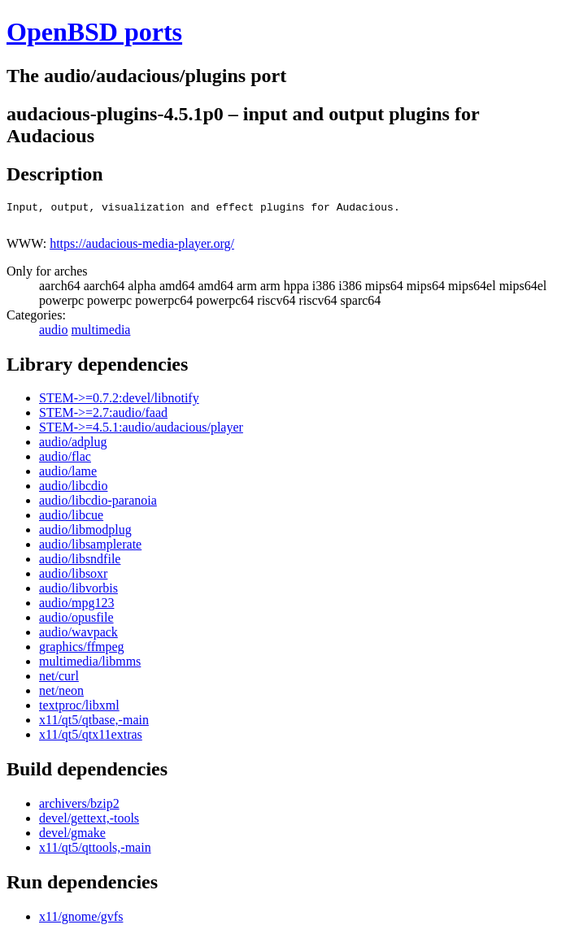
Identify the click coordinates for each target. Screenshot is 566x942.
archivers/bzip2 (79, 808)
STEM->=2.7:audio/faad (103, 417)
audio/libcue (71, 520)
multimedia (101, 334)
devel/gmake (72, 837)
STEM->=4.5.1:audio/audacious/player (141, 432)
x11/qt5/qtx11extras (90, 739)
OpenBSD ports (94, 31)
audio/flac (65, 461)
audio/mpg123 (76, 607)
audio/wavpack (78, 637)
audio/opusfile (76, 622)
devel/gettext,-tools (89, 823)
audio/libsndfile (79, 564)
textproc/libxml (79, 710)
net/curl (59, 681)
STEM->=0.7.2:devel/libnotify (119, 403)
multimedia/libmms (90, 666)
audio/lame (68, 476)
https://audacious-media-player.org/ (142, 248)
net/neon (61, 695)
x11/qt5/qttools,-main (95, 852)
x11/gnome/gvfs (81, 921)
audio (53, 334)
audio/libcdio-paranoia (98, 505)
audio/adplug (73, 447)
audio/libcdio (73, 490)
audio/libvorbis (78, 593)
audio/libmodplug (85, 534)
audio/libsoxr (73, 578)
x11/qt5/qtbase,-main (94, 724)
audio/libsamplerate (90, 549)
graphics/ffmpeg (81, 651)
